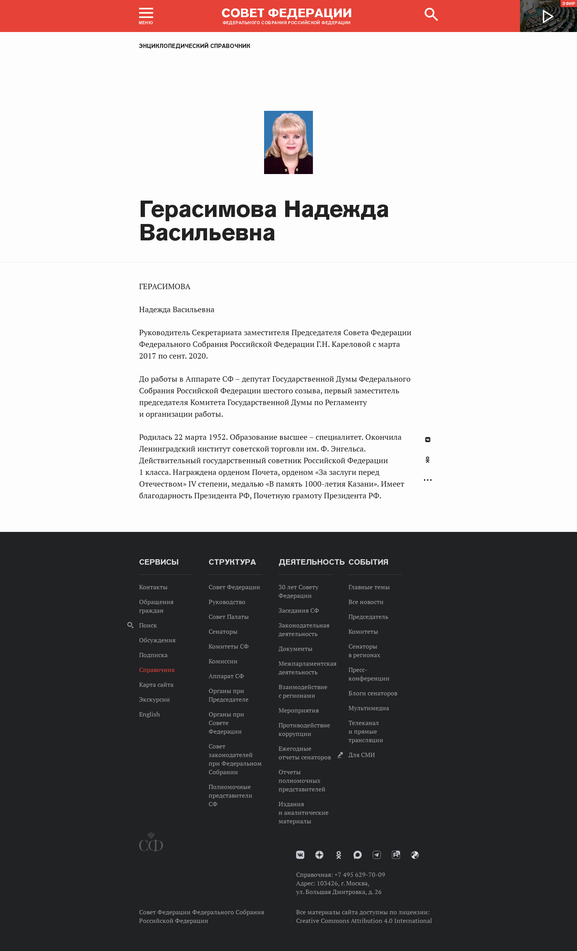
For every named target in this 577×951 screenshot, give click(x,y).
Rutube (396, 855)
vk (300, 855)
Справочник (157, 670)
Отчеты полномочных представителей (302, 780)
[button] (146, 16)
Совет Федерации (234, 587)
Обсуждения (157, 640)
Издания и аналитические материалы (304, 812)
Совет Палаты (229, 616)
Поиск (148, 625)
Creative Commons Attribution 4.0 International (364, 920)
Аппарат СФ (226, 676)
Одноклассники (427, 460)
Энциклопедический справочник (194, 46)
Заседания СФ (299, 610)
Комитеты (363, 631)
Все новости (366, 602)
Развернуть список (428, 480)
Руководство (227, 602)
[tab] (428, 464)
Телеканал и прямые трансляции (365, 731)
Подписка (153, 655)
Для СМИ (361, 755)
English (149, 714)
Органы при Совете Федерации (226, 722)
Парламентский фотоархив (415, 855)
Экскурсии (154, 699)
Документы (296, 648)
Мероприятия (299, 710)
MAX (358, 855)
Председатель (368, 616)
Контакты (153, 587)
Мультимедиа (368, 708)
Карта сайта (156, 684)
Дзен (319, 855)
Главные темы (369, 587)
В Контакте (427, 439)
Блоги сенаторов (372, 693)
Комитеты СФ (229, 646)
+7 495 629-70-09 (359, 874)
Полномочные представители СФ (230, 795)
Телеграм (377, 855)
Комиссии (223, 661)
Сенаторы (223, 631)
